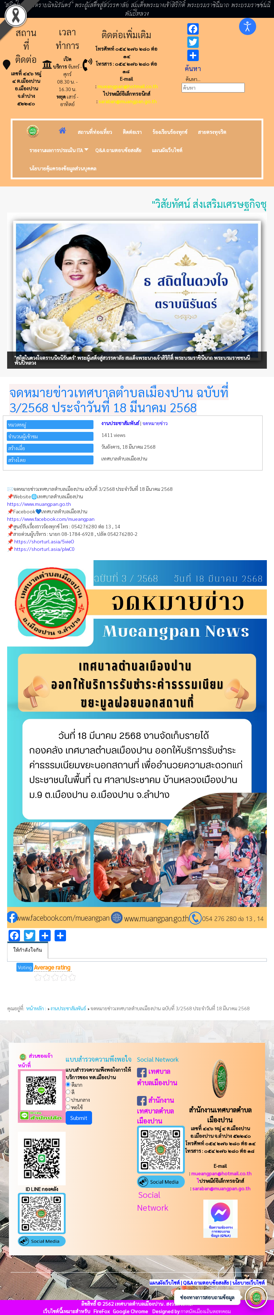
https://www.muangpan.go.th (39, 503)
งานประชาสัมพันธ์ (120, 423)
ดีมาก (74, 1084)
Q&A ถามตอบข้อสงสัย (206, 1282)
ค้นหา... (193, 79)
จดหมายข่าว (155, 423)
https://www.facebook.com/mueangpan (51, 518)
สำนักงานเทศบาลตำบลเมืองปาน (155, 1110)
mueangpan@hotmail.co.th (127, 86)
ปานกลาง (78, 1099)
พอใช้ (74, 1107)
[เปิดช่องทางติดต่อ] (256, 1297)
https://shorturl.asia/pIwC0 (44, 549)
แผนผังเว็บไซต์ (164, 1282)
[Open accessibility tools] (247, 26)
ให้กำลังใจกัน (27, 950)
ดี (70, 1092)
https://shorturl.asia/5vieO (44, 541)
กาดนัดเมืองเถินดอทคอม (206, 1311)
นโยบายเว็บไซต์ (249, 1282)
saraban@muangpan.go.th (127, 101)
